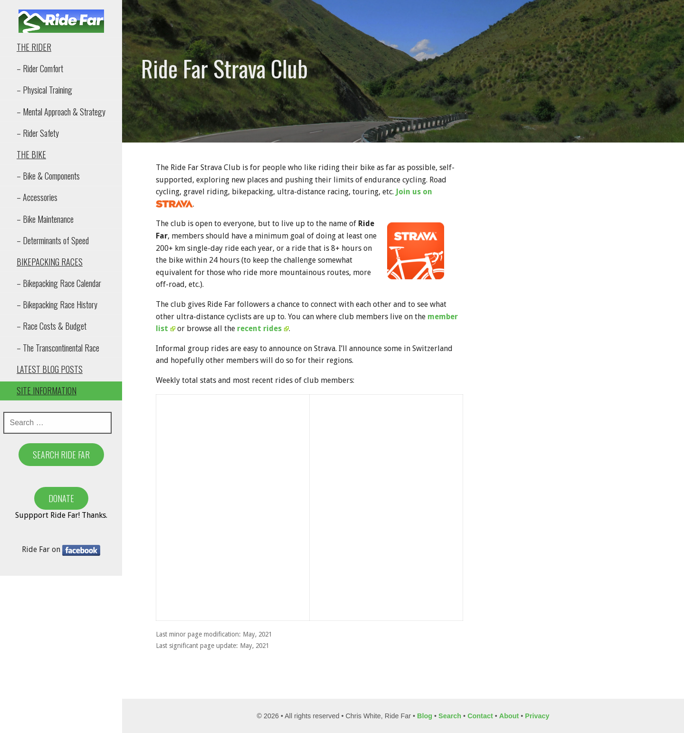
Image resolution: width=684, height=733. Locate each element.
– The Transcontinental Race (58, 348)
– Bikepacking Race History (57, 304)
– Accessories (37, 197)
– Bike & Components (48, 176)
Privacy (537, 716)
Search (449, 716)
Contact (480, 716)
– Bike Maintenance (45, 219)
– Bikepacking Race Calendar (59, 283)
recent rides (263, 328)
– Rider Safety (38, 133)
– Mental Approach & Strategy (61, 111)
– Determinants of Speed (53, 240)
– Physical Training (44, 90)
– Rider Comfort (40, 68)
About (509, 716)
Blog (424, 716)
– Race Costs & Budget (51, 326)
